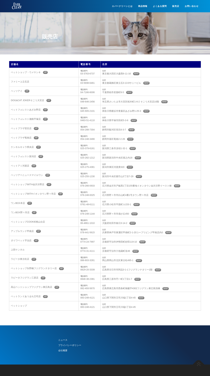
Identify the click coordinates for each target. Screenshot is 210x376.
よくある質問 (160, 6)
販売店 (175, 6)
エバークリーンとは (122, 6)
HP (45, 72)
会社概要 (62, 350)
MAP (136, 73)
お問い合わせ (192, 6)
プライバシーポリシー (69, 345)
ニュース (62, 340)
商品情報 (142, 6)
